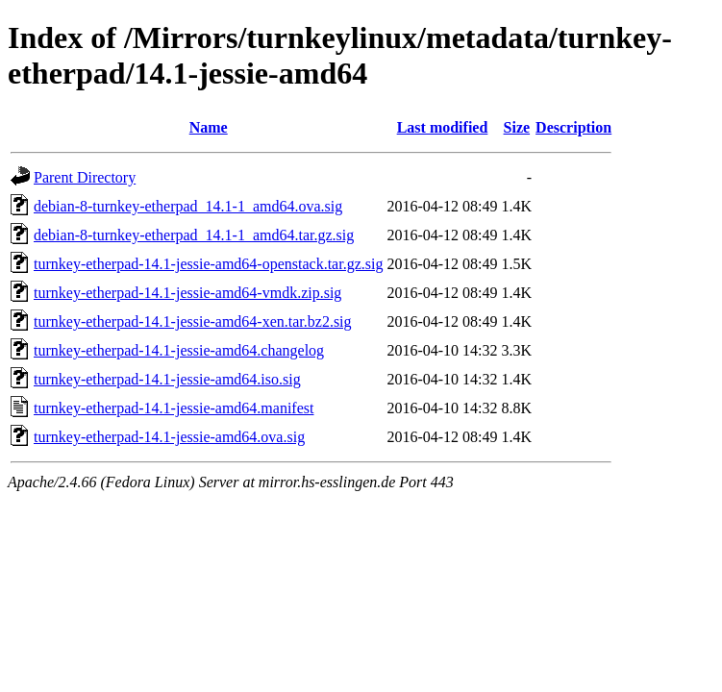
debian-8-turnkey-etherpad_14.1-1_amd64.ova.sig (188, 206)
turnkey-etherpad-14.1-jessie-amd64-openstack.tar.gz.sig (208, 264)
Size (517, 127)
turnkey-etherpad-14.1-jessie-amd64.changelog (179, 350)
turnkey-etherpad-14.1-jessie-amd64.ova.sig (169, 437)
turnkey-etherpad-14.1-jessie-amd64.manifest (173, 408)
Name (208, 127)
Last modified (442, 127)
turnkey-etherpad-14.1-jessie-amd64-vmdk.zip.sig (187, 292)
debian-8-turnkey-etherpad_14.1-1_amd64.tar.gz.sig (194, 235)
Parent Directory (85, 177)
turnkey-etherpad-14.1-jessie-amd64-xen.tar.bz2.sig (193, 321)
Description (573, 127)
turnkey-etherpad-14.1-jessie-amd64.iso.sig (167, 379)
